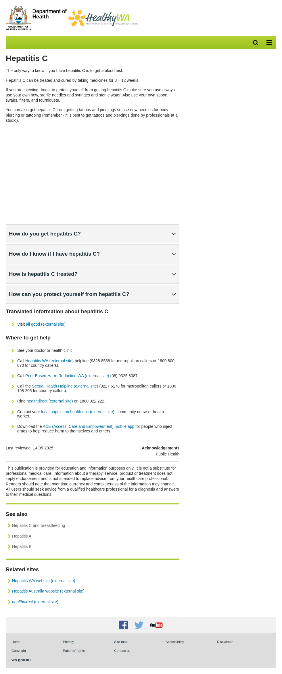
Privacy (68, 641)
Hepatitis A (21, 536)
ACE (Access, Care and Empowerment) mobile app (89, 426)
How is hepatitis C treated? (43, 274)
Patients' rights (74, 650)
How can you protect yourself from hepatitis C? (69, 294)
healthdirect (37, 401)
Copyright (18, 650)
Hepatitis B (22, 546)
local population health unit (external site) (77, 411)
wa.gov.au (21, 660)
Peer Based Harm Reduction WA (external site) (67, 375)
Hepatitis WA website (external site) (43, 580)
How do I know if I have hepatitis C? (54, 254)
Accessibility (175, 641)
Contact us (122, 650)
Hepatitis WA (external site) (49, 360)
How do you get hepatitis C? (45, 234)
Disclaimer (225, 641)
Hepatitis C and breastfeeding (38, 525)
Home (15, 641)
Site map (120, 641)
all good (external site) (46, 324)
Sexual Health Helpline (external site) (65, 386)
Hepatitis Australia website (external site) (48, 591)
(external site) (61, 401)
